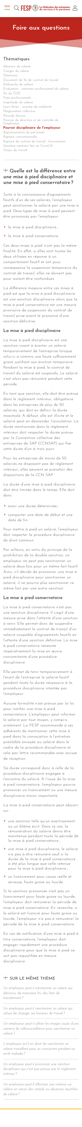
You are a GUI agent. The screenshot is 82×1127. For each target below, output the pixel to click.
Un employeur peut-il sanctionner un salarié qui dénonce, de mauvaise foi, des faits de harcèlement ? (37, 993)
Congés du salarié (16, 71)
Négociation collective (19, 111)
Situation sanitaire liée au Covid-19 (28, 146)
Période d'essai (14, 116)
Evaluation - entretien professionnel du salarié (36, 89)
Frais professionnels (17, 98)
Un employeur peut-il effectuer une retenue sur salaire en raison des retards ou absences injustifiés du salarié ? (40, 1089)
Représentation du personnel (23, 132)
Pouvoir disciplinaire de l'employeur (31, 128)
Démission (10, 75)
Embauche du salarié (18, 84)
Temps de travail (15, 150)
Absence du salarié (17, 66)
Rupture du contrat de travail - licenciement (34, 141)
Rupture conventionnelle (20, 137)
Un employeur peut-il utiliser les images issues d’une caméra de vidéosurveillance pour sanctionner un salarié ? (41, 1028)
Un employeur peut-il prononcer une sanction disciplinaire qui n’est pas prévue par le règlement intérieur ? (39, 1069)
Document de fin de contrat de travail (30, 80)
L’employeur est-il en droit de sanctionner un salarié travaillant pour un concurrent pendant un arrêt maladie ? (39, 1049)
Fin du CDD (11, 93)
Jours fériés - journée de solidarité (27, 107)
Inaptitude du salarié (18, 102)
